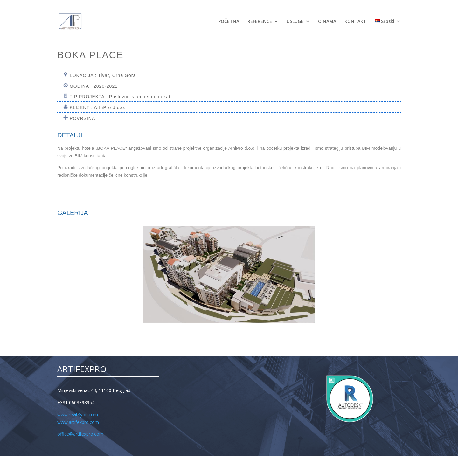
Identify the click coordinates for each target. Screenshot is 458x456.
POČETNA (228, 21)
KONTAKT (355, 21)
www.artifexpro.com (78, 422)
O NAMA (327, 21)
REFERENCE (259, 21)
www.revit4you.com (77, 414)
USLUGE (295, 21)
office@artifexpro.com (80, 434)
